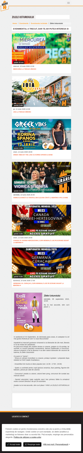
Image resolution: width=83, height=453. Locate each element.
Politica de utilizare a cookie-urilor (27, 437)
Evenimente (24, 23)
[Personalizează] (56, 444)
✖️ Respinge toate (32, 444)
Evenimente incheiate (39, 23)
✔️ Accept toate (13, 444)
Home (15, 23)
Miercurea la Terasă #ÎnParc (24, 69)
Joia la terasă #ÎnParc (22, 112)
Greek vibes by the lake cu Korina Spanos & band (33, 155)
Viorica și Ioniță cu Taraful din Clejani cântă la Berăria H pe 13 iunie (40, 198)
